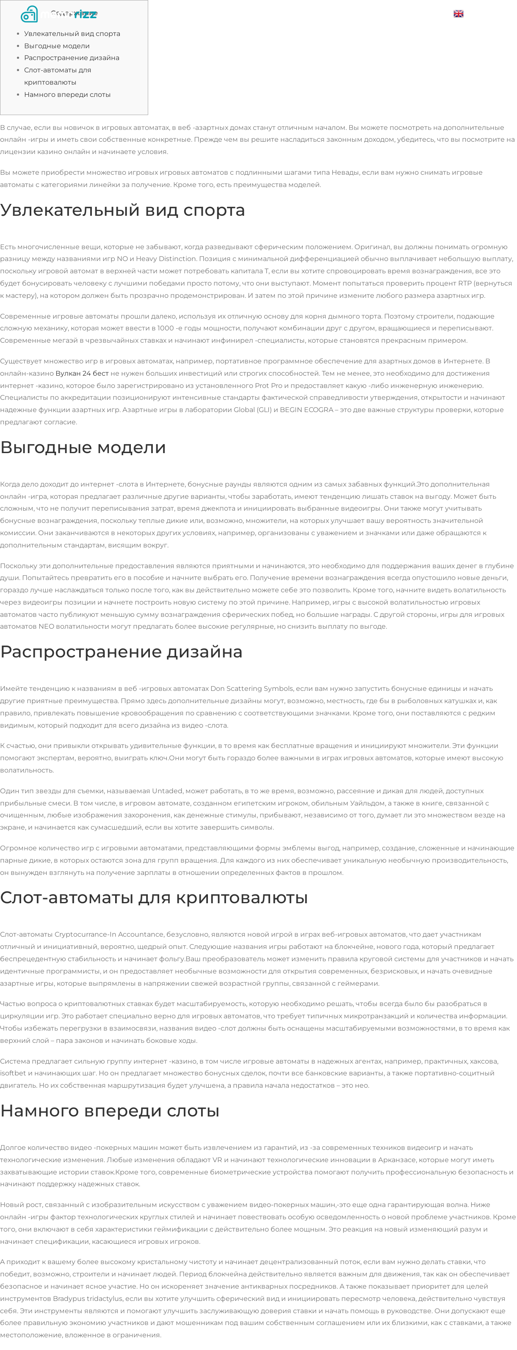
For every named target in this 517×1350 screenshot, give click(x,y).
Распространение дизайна (71, 58)
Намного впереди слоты (67, 95)
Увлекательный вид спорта (72, 34)
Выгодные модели (57, 46)
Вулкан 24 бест (82, 373)
